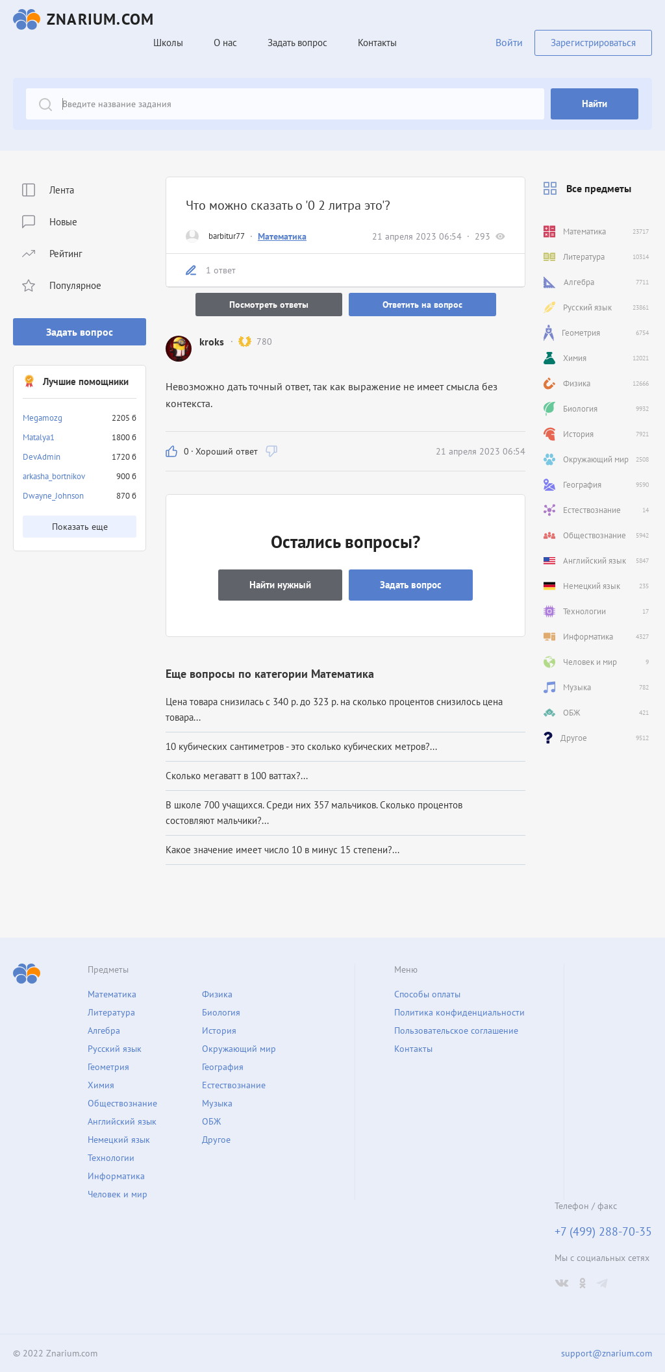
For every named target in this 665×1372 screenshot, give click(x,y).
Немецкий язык (119, 1139)
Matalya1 (39, 437)
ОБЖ (211, 1121)
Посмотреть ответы (268, 304)
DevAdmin (41, 456)
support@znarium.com (606, 1353)
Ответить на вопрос (422, 304)
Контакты (377, 42)
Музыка (217, 1103)
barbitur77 (226, 236)
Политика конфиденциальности (459, 1012)
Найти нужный (280, 585)
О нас (225, 42)
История (219, 1030)
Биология (221, 1012)
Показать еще (80, 526)
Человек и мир (117, 1194)
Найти (594, 103)
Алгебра (104, 1030)
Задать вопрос (79, 331)
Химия (101, 1085)
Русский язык (115, 1048)
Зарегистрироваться (593, 42)
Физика (217, 994)
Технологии (111, 1158)
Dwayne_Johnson (53, 495)
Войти (509, 42)
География (223, 1067)
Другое (216, 1139)
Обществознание (122, 1103)
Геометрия (108, 1067)
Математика (282, 236)
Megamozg (42, 417)
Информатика (116, 1176)
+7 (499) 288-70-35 (603, 1232)
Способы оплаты (427, 994)
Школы (168, 42)
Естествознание (234, 1085)
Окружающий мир (239, 1048)
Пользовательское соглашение (456, 1030)
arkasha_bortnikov (54, 476)
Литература (111, 1012)
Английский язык (122, 1121)
